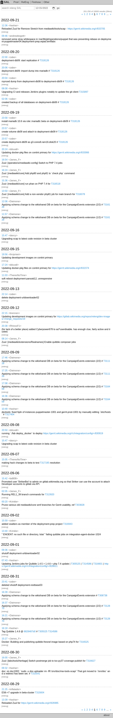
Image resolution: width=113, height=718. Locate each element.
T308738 (102, 595)
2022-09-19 (10, 112)
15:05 (5, 459)
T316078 (80, 194)
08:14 (5, 338)
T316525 (84, 642)
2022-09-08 (10, 425)
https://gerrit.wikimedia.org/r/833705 (86, 28)
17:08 (5, 383)
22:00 (5, 57)
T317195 (44, 462)
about (106, 715)
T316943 (67, 524)
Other (46, 2)
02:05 (5, 491)
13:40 (5, 531)
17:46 (5, 357)
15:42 (5, 478)
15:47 (5, 235)
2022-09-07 (10, 454)
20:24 (5, 149)
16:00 (5, 657)
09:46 (5, 36)
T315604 (39, 692)
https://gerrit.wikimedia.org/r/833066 (70, 152)
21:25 (5, 689)
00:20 (5, 501)
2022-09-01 (10, 544)
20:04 (5, 78)
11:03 (5, 275)
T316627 (90, 661)
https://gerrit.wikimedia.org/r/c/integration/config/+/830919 (73, 433)
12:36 (5, 25)
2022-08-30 (10, 652)
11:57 (5, 214)
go (58, 8)
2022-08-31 (10, 576)
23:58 (5, 118)
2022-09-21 (10, 20)
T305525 (75, 564)
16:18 (5, 628)
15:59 (5, 520)
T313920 (49, 494)
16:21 (5, 615)
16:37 (5, 602)
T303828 (79, 505)
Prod (16, 2)
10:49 (5, 409)
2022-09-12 (10, 308)
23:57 (5, 128)
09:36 (5, 550)
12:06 (5, 201)
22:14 (5, 294)
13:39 (5, 699)
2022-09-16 (10, 230)
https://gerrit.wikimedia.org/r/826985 (39, 703)
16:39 (5, 592)
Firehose (36, 2)
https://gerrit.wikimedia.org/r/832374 (70, 268)
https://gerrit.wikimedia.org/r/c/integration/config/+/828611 (55, 565)
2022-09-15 (10, 249)
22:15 (5, 313)
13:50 (5, 191)
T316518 (55, 184)
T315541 (35, 673)
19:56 (5, 254)
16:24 (5, 170)
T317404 (9, 414)
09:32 (5, 668)
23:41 (5, 581)
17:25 (5, 370)
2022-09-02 (10, 515)
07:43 (5, 560)
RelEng (25, 2)
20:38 (5, 326)
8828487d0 (30, 631)
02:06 (5, 99)
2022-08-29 (10, 684)
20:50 (5, 430)
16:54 (5, 159)
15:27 (5, 638)
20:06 (5, 67)
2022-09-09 (10, 352)
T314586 (86, 564)
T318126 (44, 60)
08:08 (5, 88)
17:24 (5, 265)
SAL (5, 2)
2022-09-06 (10, 473)
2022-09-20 (10, 52)
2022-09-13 (10, 289)
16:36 (5, 396)
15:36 (5, 180)
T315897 (83, 92)
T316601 (98, 564)
